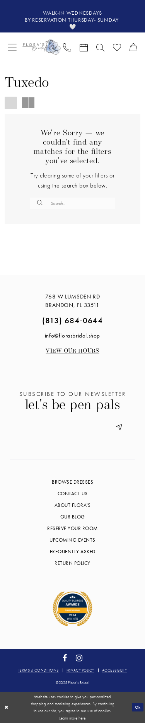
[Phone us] (67, 47)
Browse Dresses (72, 482)
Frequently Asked (73, 551)
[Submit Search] (40, 203)
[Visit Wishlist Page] (117, 47)
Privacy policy (80, 670)
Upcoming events (72, 540)
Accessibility (114, 670)
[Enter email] (72, 427)
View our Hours (72, 351)
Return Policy (72, 563)
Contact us (73, 493)
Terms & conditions (38, 670)
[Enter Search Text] (72, 203)
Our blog (72, 516)
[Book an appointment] (83, 47)
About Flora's (73, 505)
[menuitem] (12, 47)
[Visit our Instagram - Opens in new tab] (79, 657)
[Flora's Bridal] (41, 46)
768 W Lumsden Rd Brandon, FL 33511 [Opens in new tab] (72, 301)
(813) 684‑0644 (72, 320)
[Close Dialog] (6, 707)
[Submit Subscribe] (118, 427)
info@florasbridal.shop (72, 335)
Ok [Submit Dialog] (138, 707)
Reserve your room (72, 528)
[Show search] (100, 47)
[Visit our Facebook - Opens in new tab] (64, 657)
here (81, 718)
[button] (12, 47)
